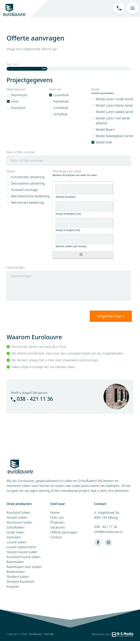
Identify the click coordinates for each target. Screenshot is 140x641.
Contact (56, 537)
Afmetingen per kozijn (66, 171)
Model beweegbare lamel (114, 136)
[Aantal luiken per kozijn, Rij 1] (84, 239)
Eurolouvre (35, 634)
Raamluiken (15, 561)
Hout (14, 101)
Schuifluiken (15, 527)
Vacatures (57, 527)
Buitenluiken (16, 571)
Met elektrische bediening (30, 196)
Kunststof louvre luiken (23, 556)
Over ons (57, 517)
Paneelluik (61, 101)
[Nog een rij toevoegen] (80, 254)
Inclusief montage (24, 189)
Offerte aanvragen (63, 532)
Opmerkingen (16, 267)
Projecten (57, 522)
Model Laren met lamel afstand (113, 120)
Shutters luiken (18, 576)
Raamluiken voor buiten (24, 566)
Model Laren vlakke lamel (114, 112)
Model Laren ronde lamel (114, 99)
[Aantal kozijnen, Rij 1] (84, 189)
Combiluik (60, 108)
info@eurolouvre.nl (108, 531)
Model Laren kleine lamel (114, 105)
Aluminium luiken (19, 522)
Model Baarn (105, 129)
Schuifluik (60, 114)
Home (54, 512)
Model (95, 89)
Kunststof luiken (18, 512)
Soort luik (55, 89)
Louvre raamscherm (21, 547)
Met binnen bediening (27, 202)
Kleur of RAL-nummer (21, 152)
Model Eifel (104, 142)
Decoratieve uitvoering (28, 183)
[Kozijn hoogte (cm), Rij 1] (84, 222)
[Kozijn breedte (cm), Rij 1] (84, 206)
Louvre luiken (16, 542)
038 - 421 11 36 (32, 398)
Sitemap (49, 634)
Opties (11, 171)
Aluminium (19, 95)
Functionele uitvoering (27, 177)
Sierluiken (14, 537)
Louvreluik (61, 95)
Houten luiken (17, 517)
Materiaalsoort (16, 89)
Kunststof (18, 108)
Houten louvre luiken (22, 552)
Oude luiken (16, 532)
